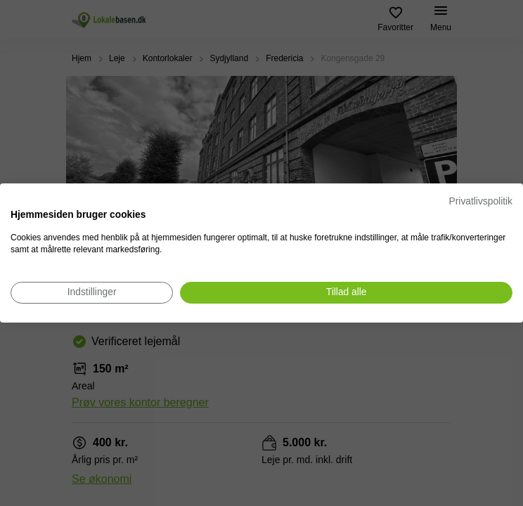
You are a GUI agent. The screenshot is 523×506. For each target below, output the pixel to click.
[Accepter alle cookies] (346, 293)
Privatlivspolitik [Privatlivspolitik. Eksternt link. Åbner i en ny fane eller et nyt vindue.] (480, 201)
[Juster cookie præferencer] (92, 293)
